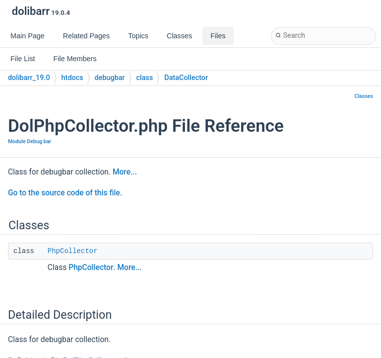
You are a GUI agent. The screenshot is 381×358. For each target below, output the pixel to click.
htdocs (72, 78)
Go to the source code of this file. (65, 192)
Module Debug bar (29, 141)
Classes (363, 96)
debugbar (110, 78)
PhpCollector (73, 251)
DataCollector (186, 78)
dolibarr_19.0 (29, 78)
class (144, 78)
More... (125, 172)
